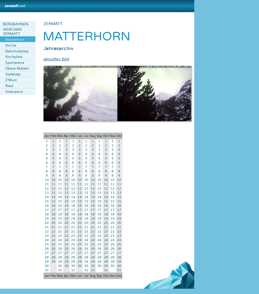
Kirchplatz (14, 57)
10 (47, 180)
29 (47, 262)
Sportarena (14, 62)
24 (47, 240)
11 (47, 184)
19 (47, 219)
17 (47, 210)
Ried (9, 86)
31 (47, 270)
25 (47, 244)
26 (47, 249)
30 (47, 266)
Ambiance (14, 92)
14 (47, 197)
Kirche (10, 45)
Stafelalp (12, 74)
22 (47, 232)
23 (47, 236)
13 (47, 193)
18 (47, 214)
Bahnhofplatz (17, 51)
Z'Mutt (11, 80)
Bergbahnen (15, 24)
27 (47, 253)
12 (47, 189)
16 (47, 206)
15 (47, 201)
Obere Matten (17, 68)
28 (47, 257)
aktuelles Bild (56, 59)
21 (47, 227)
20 (47, 223)
